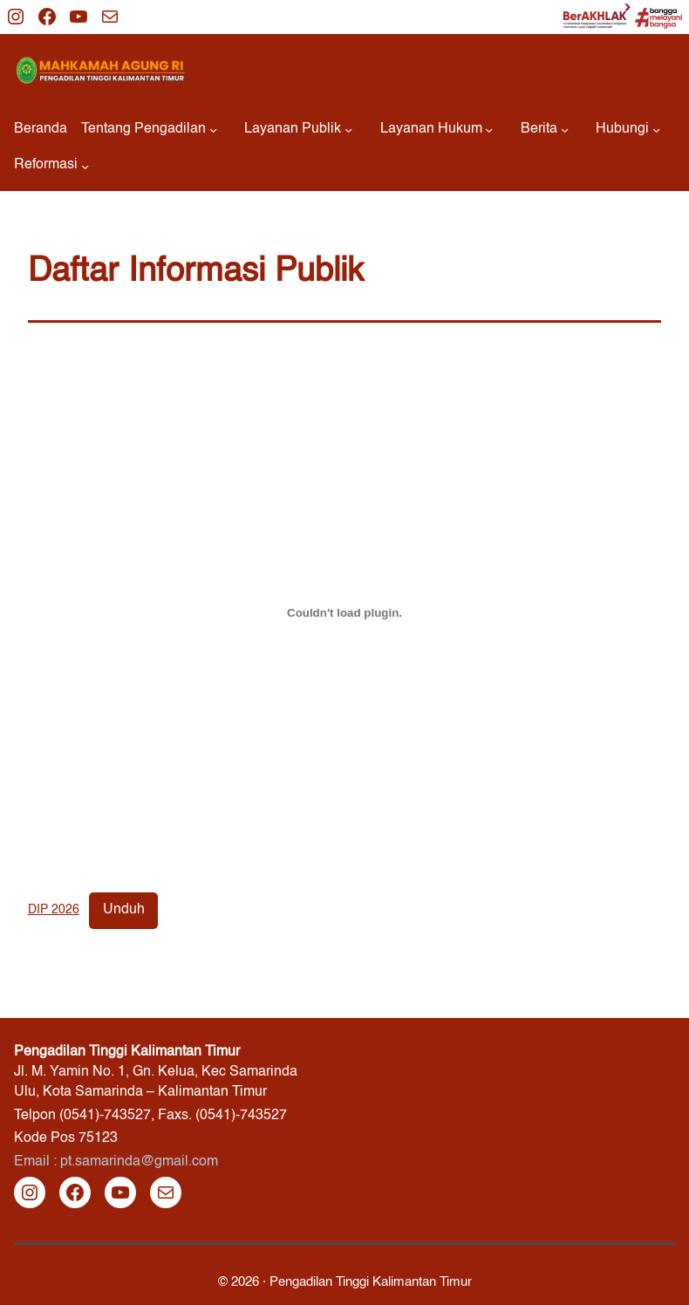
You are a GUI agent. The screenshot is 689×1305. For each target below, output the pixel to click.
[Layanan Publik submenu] (298, 129)
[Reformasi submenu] (51, 165)
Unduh (124, 910)
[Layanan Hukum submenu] (437, 129)
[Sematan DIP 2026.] (345, 612)
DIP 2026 (53, 910)
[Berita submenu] (545, 129)
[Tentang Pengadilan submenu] (149, 129)
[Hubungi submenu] (628, 129)
